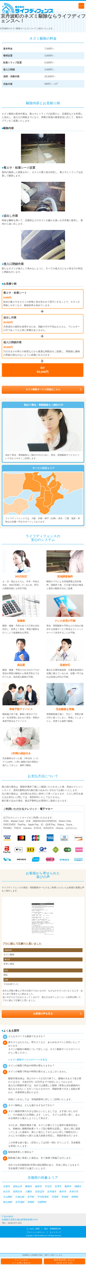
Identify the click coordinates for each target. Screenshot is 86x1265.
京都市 (6, 1186)
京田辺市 (39, 1191)
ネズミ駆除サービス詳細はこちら (43, 389)
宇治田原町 (43, 1197)
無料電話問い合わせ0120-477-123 (64, 1261)
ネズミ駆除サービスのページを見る (28, 1059)
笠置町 (55, 1197)
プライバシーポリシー (35, 1232)
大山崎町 (7, 1197)
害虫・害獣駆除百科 (52, 1229)
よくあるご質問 (33, 1229)
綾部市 (38, 1186)
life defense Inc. (43, 1235)
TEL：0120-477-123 (11, 1223)
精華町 (75, 1197)
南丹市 (62, 1191)
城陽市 (77, 1186)
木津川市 (73, 1191)
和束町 (65, 1197)
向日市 (6, 1191)
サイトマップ (55, 1232)
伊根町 (31, 1202)
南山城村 (7, 1202)
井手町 (31, 1197)
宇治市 (48, 1186)
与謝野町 (42, 1202)
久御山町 (20, 1197)
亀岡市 (68, 1186)
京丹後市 (51, 1191)
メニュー (81, 6)
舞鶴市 (28, 1186)
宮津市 (58, 1186)
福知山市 (17, 1186)
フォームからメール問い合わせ (21, 1261)
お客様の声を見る (43, 1013)
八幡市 (28, 1191)
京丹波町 (20, 1202)
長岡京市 (17, 1191)
